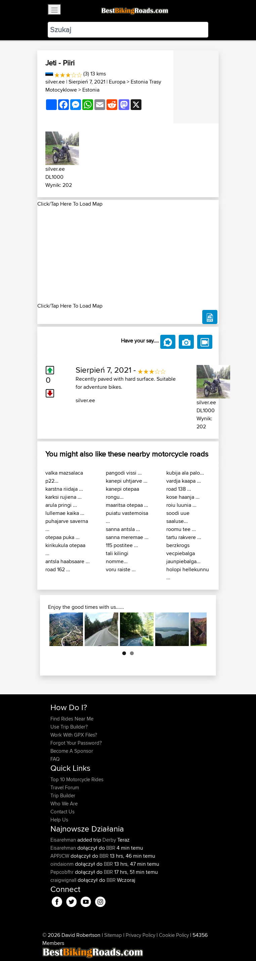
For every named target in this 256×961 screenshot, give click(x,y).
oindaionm (62, 863)
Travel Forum (64, 787)
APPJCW (60, 855)
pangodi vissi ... (124, 473)
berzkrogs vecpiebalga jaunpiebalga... (183, 553)
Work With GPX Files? (73, 734)
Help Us (59, 819)
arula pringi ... (61, 505)
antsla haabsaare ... (67, 561)
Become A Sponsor (71, 750)
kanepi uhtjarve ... (126, 481)
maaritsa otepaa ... (127, 505)
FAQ (54, 758)
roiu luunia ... (181, 505)
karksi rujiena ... (63, 497)
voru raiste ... (121, 569)
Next (196, 629)
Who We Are (64, 803)
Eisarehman (63, 839)
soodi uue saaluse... (177, 517)
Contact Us (62, 811)
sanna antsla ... (123, 529)
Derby (109, 839)
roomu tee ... (181, 529)
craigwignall (64, 880)
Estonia (90, 90)
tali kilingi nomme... (117, 557)
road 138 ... (178, 489)
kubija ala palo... (185, 473)
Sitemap (113, 935)
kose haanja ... (183, 497)
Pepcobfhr (62, 871)
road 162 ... (57, 569)
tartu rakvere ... (183, 537)
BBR (110, 847)
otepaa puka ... (62, 537)
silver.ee (55, 82)
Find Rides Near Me (71, 718)
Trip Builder (62, 795)
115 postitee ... (122, 545)
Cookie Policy (174, 935)
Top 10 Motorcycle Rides (76, 779)
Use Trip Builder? (69, 726)
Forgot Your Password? (76, 742)
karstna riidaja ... (64, 489)
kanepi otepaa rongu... (122, 493)
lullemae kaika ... (64, 513)
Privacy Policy (140, 935)
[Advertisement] (128, 255)
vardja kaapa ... (183, 481)
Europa (117, 82)
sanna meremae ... (127, 537)
